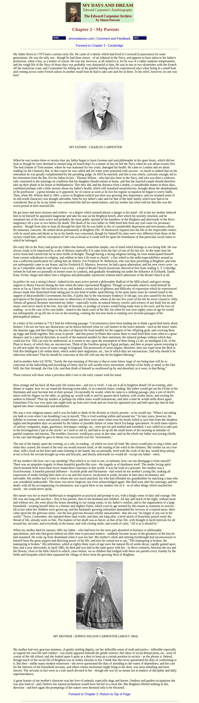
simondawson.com (81, 38)
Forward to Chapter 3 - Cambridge (99, 45)
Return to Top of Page (115, 694)
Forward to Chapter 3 (83, 694)
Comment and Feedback (113, 38)
